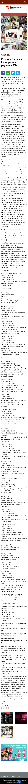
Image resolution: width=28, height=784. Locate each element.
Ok (19, 782)
